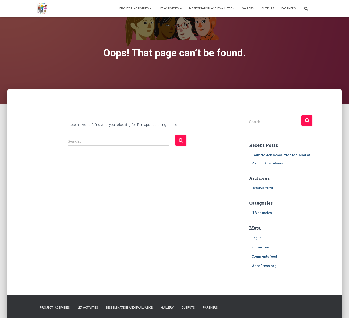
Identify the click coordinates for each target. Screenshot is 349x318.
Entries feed (261, 247)
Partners (288, 8)
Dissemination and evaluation (212, 8)
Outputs (267, 8)
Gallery (248, 8)
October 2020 (262, 188)
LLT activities (170, 8)
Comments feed (264, 256)
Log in (256, 238)
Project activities (135, 8)
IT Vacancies (262, 213)
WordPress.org (264, 266)
